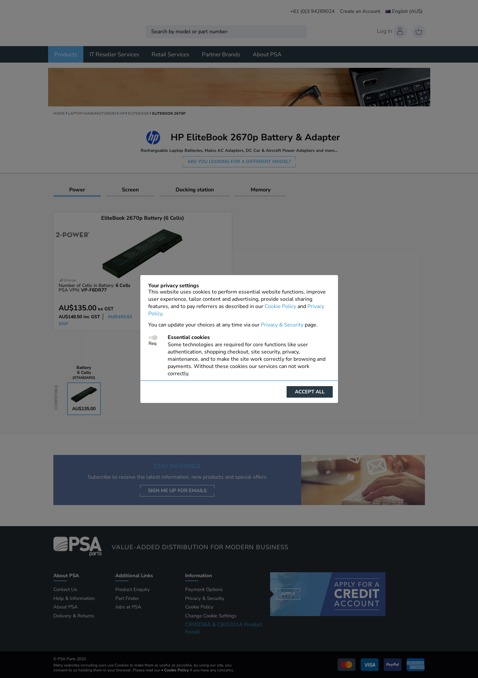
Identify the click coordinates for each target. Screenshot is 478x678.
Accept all (309, 391)
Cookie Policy (280, 306)
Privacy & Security (282, 324)
